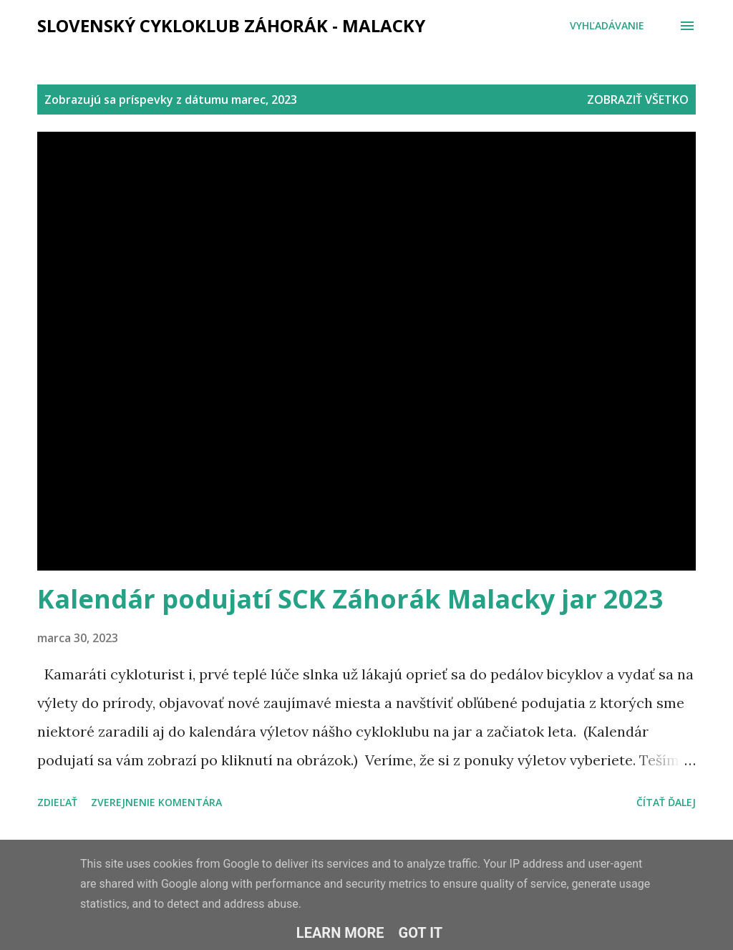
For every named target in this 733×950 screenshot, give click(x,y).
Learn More (340, 932)
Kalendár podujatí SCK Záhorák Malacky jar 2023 (350, 598)
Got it (421, 932)
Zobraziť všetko (638, 99)
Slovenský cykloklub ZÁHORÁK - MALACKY (231, 25)
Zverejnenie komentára (156, 802)
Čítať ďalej (666, 802)
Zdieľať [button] (57, 802)
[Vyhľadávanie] (607, 25)
